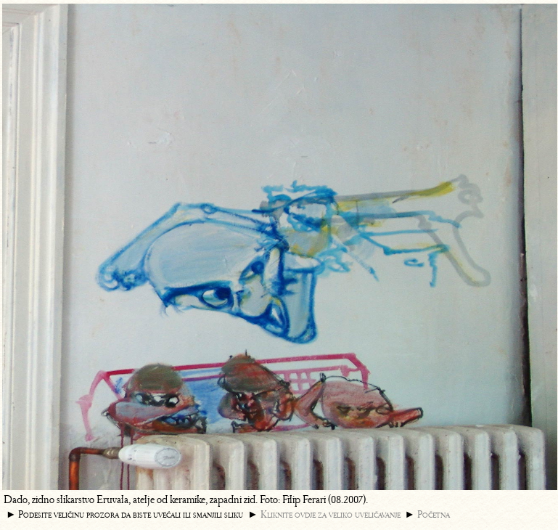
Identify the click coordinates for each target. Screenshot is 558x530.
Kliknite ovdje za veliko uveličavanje (330, 514)
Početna (433, 514)
